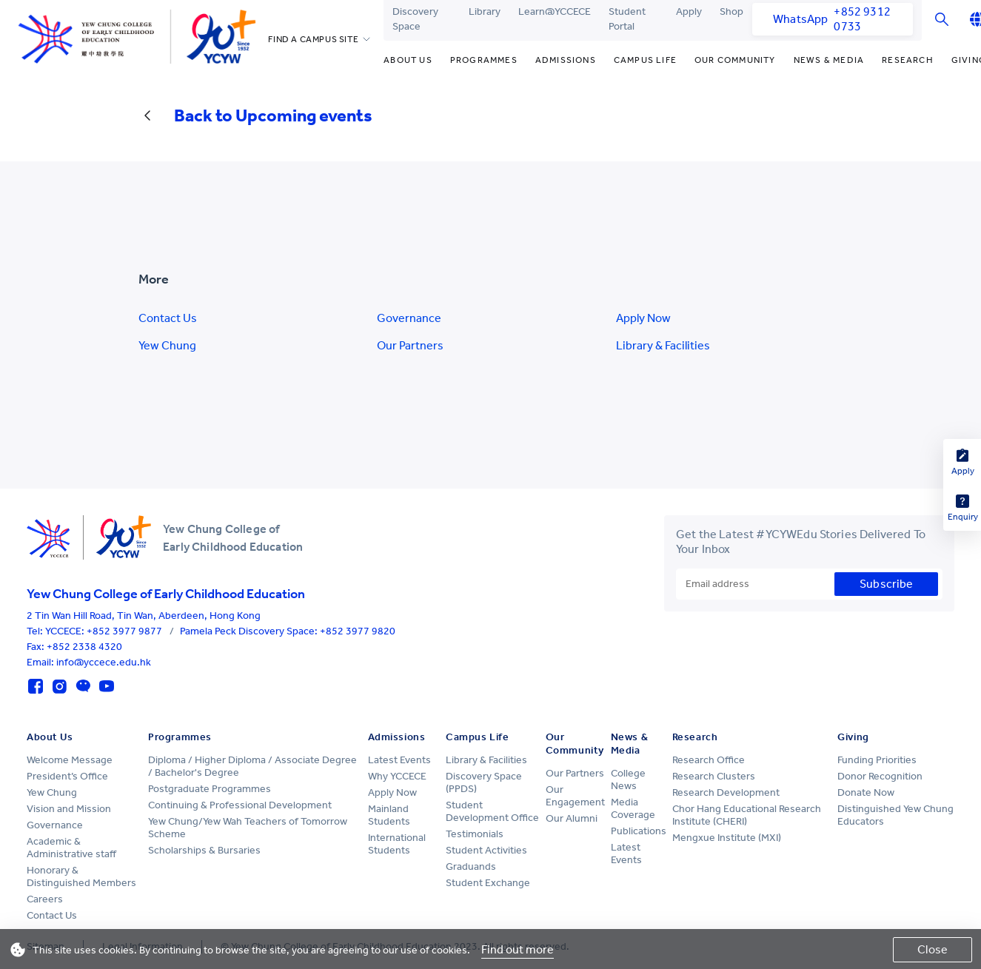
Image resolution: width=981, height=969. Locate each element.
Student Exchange (488, 882)
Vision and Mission (69, 808)
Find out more (517, 949)
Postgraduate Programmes (209, 788)
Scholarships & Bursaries (204, 850)
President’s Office (67, 776)
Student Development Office (492, 811)
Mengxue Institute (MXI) (726, 837)
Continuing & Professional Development (240, 805)
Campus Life (645, 60)
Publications (638, 831)
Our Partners (410, 345)
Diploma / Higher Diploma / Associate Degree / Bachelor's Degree (252, 766)
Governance (409, 318)
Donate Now (865, 792)
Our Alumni (571, 818)
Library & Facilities (663, 345)
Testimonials (474, 834)
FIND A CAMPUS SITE (313, 39)
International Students (397, 843)
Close (932, 949)
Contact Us (167, 318)
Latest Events (399, 760)
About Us (408, 60)
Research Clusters (713, 776)
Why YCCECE (397, 776)
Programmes (484, 60)
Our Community (735, 60)
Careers (45, 899)
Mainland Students (389, 815)
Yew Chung (167, 345)
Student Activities (486, 850)
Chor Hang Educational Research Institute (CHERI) (746, 815)
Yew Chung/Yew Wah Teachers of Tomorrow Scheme (247, 827)
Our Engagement (575, 795)
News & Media (829, 60)
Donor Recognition (880, 776)
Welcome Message (70, 760)
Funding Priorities (877, 760)
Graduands (471, 866)
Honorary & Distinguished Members (81, 876)
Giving (852, 737)
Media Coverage (633, 808)
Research (908, 60)
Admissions (565, 60)
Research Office (708, 760)
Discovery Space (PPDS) (484, 782)
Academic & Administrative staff (71, 847)
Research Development (726, 792)
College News (628, 779)
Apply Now (643, 318)
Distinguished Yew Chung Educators (895, 815)
